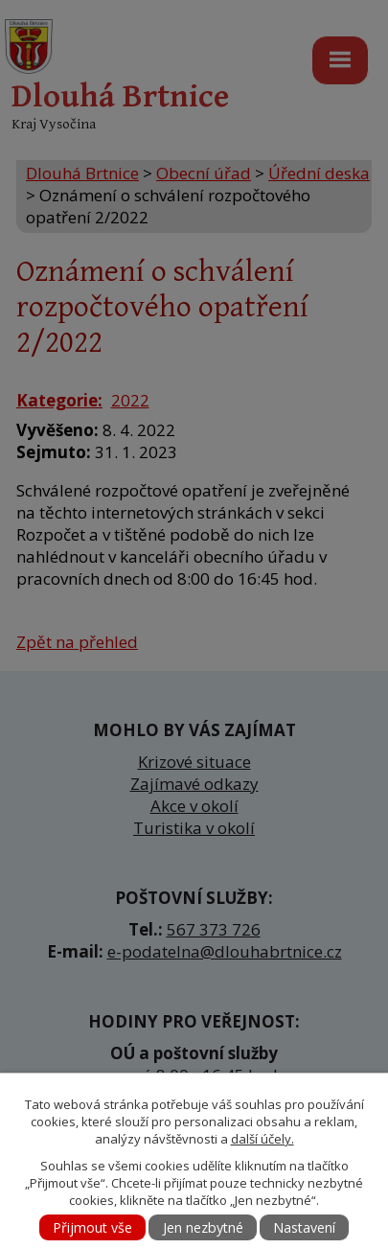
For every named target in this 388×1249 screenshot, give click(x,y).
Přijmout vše (92, 1227)
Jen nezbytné (203, 1227)
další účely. (262, 1138)
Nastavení (304, 1227)
